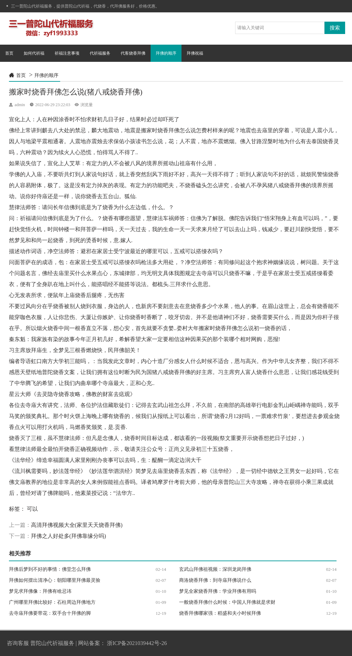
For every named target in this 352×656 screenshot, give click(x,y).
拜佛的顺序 (166, 53)
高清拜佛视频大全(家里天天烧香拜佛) (77, 525)
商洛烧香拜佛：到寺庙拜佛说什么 (215, 580)
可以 (32, 509)
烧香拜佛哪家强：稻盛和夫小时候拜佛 (220, 613)
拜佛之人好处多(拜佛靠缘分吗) (68, 536)
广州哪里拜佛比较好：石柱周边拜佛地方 (52, 602)
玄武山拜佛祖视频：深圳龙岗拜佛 (215, 569)
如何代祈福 (34, 53)
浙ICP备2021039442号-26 (137, 643)
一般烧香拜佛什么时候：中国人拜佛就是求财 (227, 602)
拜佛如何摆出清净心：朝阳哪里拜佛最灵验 (54, 580)
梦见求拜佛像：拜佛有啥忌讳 (40, 591)
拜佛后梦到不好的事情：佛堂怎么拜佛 (50, 569)
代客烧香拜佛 (133, 53)
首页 (9, 53)
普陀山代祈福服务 (52, 643)
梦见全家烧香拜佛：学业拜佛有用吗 (217, 591)
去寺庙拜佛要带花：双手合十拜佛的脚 (50, 613)
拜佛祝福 (195, 53)
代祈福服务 (100, 53)
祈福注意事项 (67, 53)
